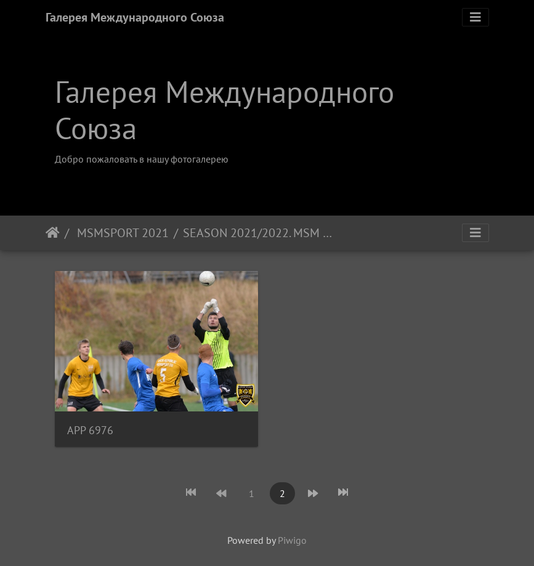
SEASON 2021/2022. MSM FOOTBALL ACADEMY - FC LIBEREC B (259, 233)
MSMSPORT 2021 (121, 233)
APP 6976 (90, 430)
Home (53, 233)
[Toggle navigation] (475, 17)
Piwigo (292, 540)
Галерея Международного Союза (135, 17)
